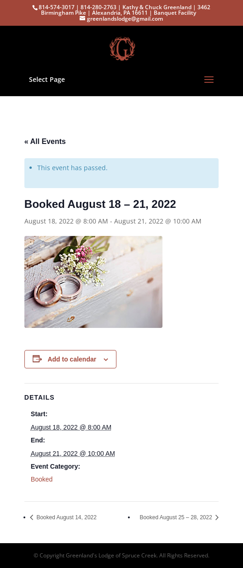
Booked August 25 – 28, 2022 (176, 517)
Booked (41, 479)
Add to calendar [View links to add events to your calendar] (71, 359)
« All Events (45, 141)
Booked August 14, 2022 (66, 517)
